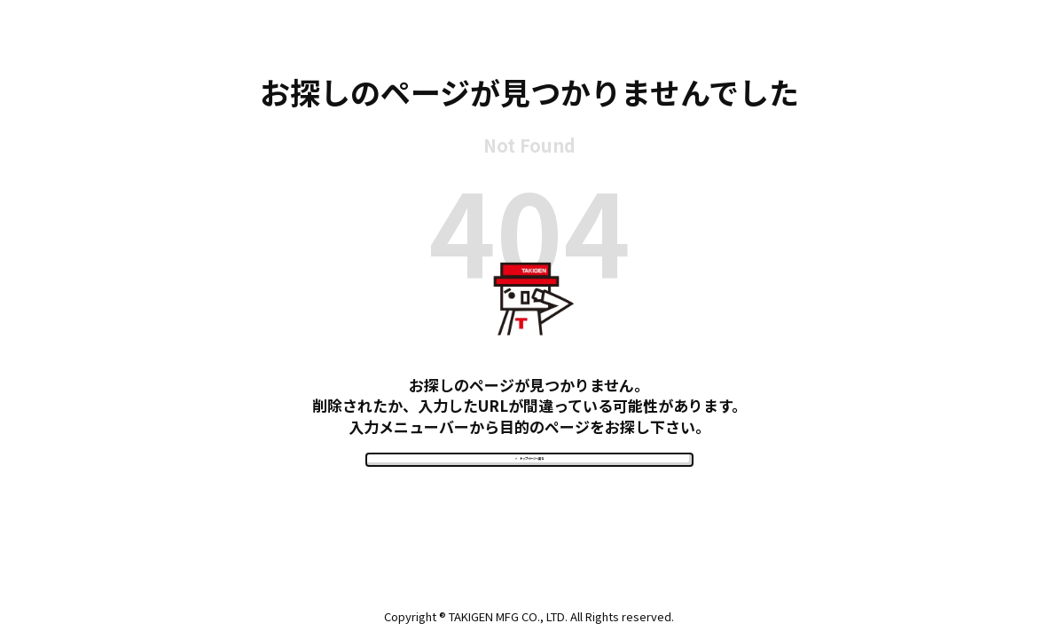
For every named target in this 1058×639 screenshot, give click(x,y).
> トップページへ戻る (529, 480)
